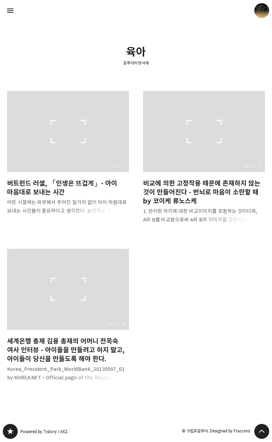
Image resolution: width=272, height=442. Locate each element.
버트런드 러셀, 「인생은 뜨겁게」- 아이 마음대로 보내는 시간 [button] (68, 158)
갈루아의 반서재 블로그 (10, 431)
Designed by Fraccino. (230, 431)
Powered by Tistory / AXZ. (45, 431)
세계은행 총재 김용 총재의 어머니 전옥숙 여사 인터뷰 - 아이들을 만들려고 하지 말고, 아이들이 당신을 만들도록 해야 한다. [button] (68, 321)
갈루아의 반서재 (136, 62)
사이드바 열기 (10, 10)
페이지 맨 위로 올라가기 (261, 431)
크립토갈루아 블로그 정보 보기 (261, 10)
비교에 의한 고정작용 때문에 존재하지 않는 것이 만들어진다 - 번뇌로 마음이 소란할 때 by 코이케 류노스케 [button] (204, 163)
